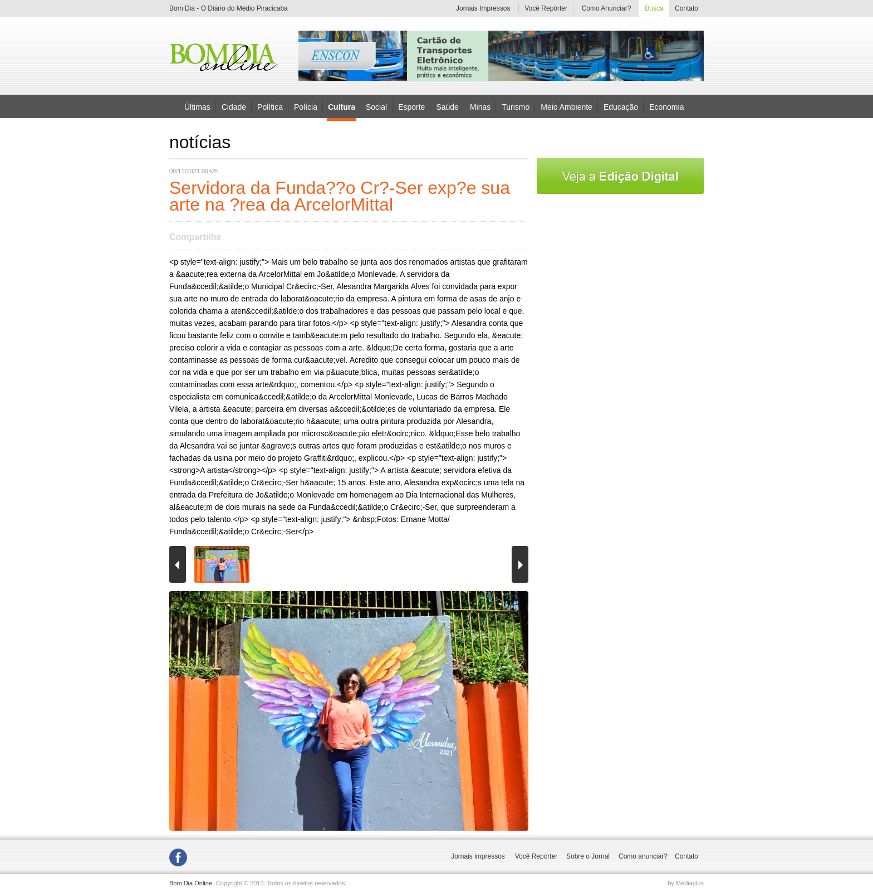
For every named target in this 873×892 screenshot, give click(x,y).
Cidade (234, 106)
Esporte (411, 106)
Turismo (515, 106)
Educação (621, 106)
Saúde (447, 106)
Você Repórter (545, 8)
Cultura (341, 107)
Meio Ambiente (566, 106)
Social (376, 106)
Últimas (197, 106)
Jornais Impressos (483, 8)
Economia (666, 106)
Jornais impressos (478, 856)
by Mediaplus (686, 883)
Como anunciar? (643, 856)
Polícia (305, 106)
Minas (480, 106)
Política (270, 106)
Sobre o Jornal (588, 856)
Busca (654, 8)
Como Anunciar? (606, 8)
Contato (686, 8)
